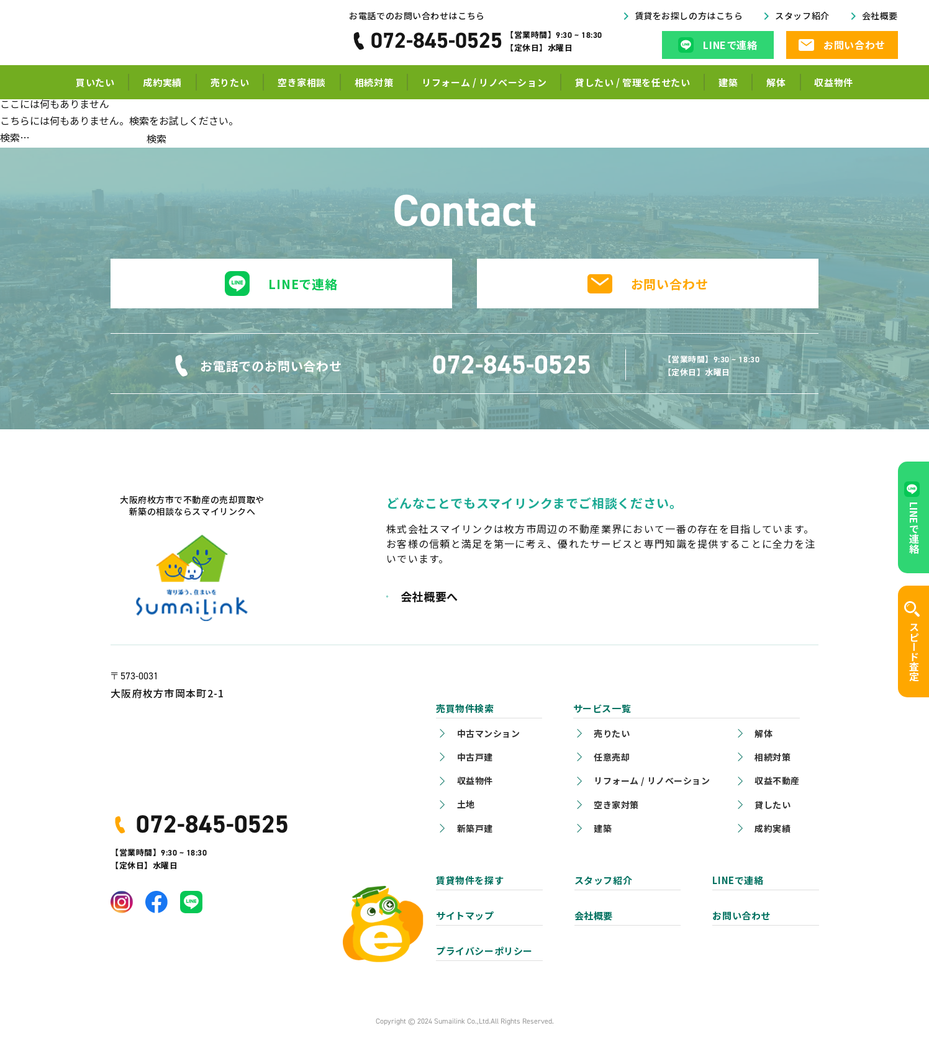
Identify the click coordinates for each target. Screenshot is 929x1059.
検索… (15, 137)
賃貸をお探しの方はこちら (689, 19)
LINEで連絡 (303, 284)
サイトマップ (465, 915)
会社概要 (880, 19)
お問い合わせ (670, 284)
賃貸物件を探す (470, 880)
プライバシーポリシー (484, 950)
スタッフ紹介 (802, 19)
